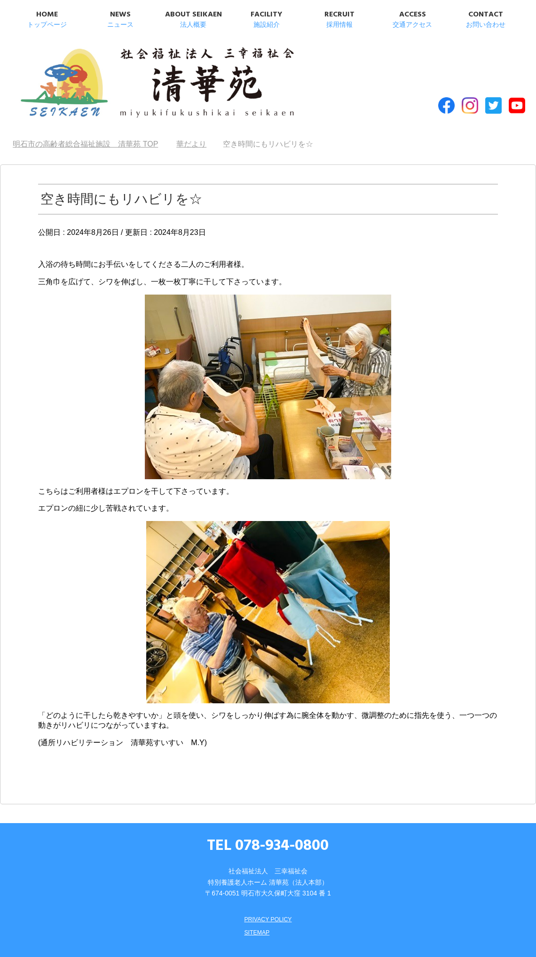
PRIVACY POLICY (268, 897)
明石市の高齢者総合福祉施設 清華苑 (108, 75)
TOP (85, 122)
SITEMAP (255, 910)
